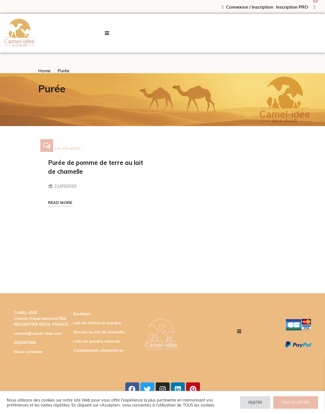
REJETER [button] (255, 402)
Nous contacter (28, 351)
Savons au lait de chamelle (98, 331)
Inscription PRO (292, 7)
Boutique (82, 313)
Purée (63, 70)
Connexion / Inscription (247, 7)
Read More (60, 202)
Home (44, 70)
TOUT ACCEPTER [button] (296, 402)
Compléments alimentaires (98, 350)
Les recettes (67, 148)
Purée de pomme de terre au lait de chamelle (95, 167)
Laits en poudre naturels (96, 341)
